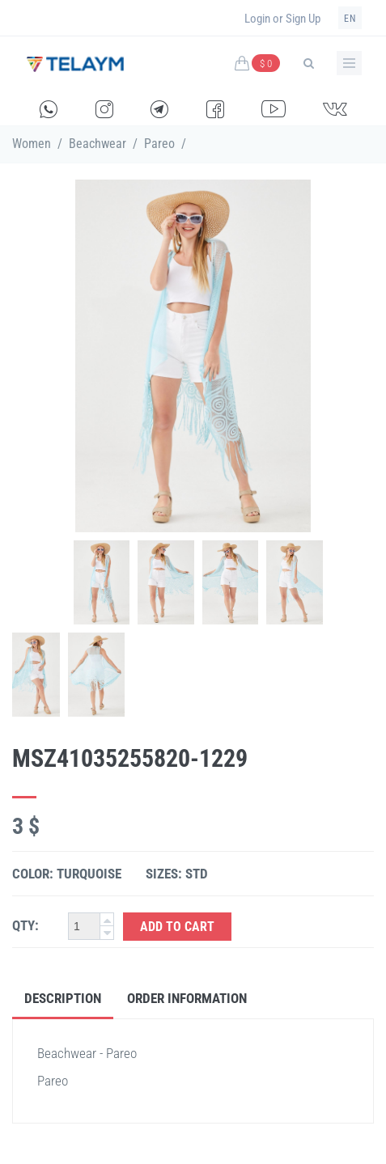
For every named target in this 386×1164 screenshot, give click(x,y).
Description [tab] (62, 998)
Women (31, 143)
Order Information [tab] (187, 998)
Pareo (159, 143)
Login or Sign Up (282, 18)
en (350, 18)
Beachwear (97, 143)
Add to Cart (177, 926)
